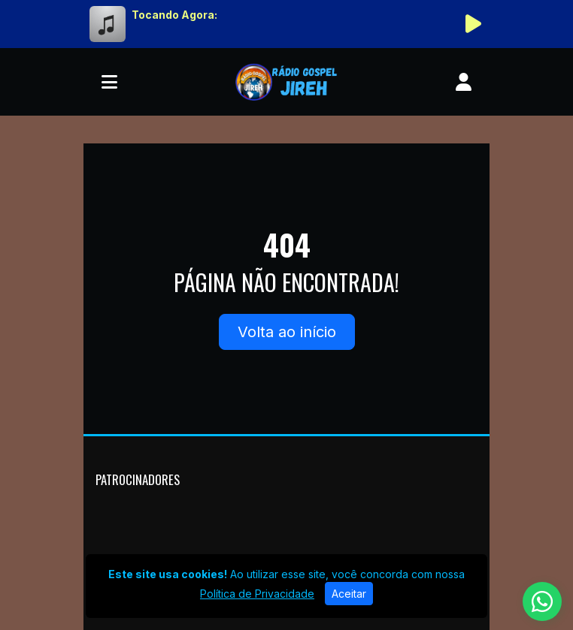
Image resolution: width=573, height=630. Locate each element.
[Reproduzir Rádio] (473, 24)
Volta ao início (287, 332)
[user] (464, 82)
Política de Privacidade (257, 593)
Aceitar (349, 593)
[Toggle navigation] (109, 82)
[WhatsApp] (542, 601)
